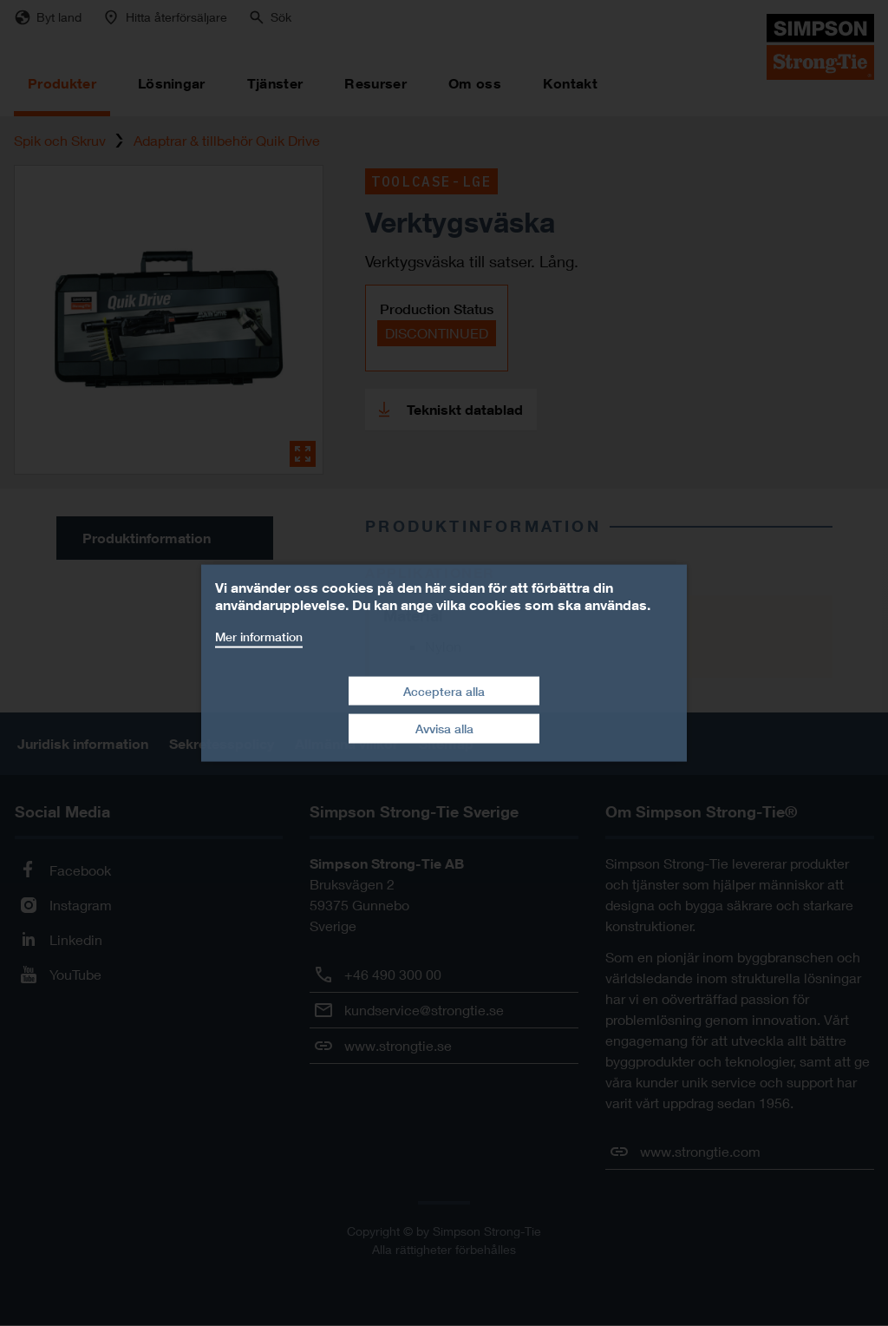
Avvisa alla (444, 728)
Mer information (259, 636)
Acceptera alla (444, 690)
